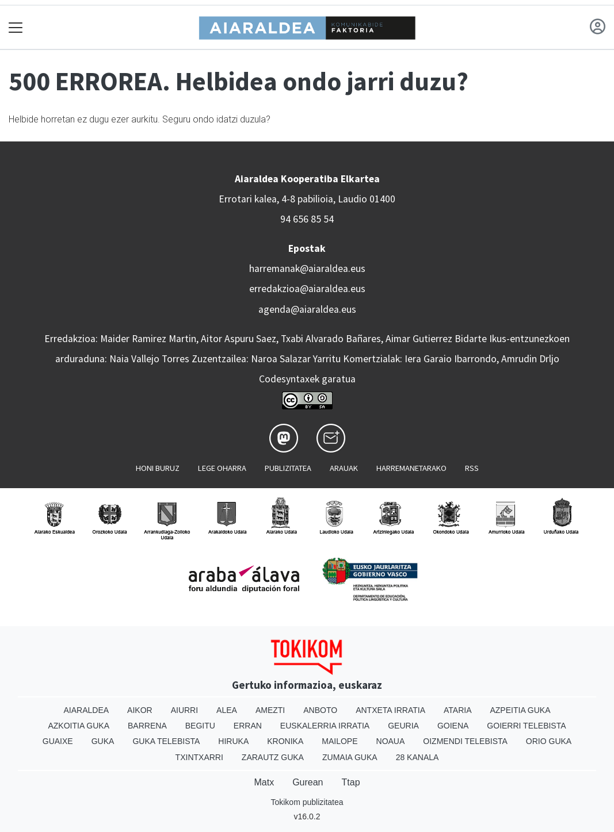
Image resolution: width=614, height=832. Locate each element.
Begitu (200, 725)
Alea (226, 710)
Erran (248, 725)
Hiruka (233, 741)
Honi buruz (158, 468)
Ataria (458, 710)
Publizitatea (288, 468)
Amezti (270, 710)
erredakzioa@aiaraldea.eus (307, 288)
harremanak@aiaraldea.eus (307, 268)
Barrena (147, 725)
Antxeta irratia (390, 710)
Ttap (351, 782)
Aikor (139, 710)
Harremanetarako (411, 468)
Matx (264, 782)
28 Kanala (417, 757)
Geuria (403, 725)
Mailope (339, 741)
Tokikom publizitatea (306, 802)
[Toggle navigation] (15, 27)
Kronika (285, 741)
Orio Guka (548, 741)
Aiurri (184, 710)
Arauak (344, 468)
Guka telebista (166, 741)
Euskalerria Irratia (324, 725)
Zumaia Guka (349, 757)
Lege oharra (222, 468)
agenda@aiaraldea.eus (307, 309)
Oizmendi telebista (465, 741)
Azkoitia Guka (78, 725)
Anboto (320, 710)
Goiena (452, 725)
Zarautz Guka (273, 757)
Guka (103, 741)
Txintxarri (199, 757)
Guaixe (58, 741)
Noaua (390, 741)
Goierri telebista (526, 725)
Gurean (307, 782)
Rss (472, 468)
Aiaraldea (86, 710)
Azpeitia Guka (520, 710)
